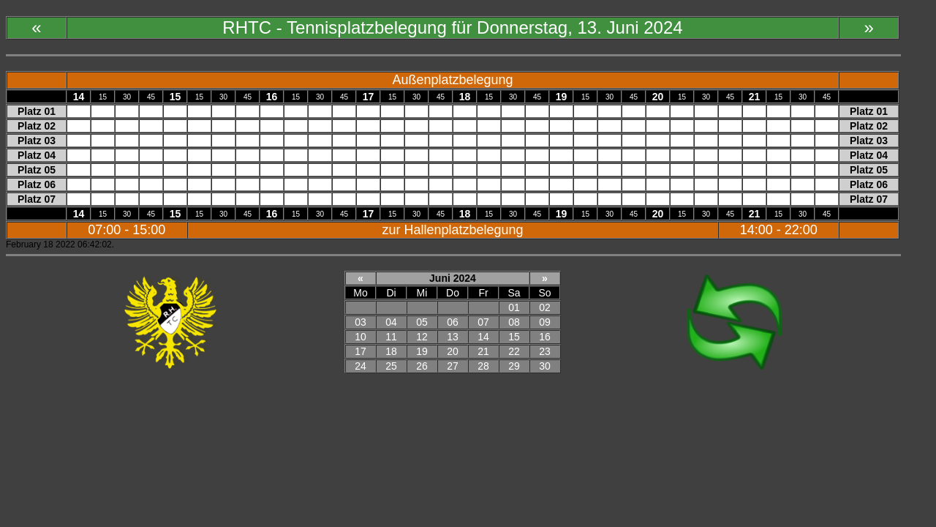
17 (360, 351)
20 (452, 351)
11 (391, 337)
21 (483, 351)
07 (483, 322)
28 (483, 366)
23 (545, 351)
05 (422, 322)
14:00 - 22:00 (779, 230)
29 (514, 366)
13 (452, 337)
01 (514, 307)
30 (545, 366)
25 (391, 366)
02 (545, 307)
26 (422, 366)
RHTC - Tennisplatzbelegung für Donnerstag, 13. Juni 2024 (452, 27)
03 (360, 322)
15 (514, 337)
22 (514, 351)
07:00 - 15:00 (126, 230)
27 (452, 366)
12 (422, 337)
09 (545, 322)
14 (483, 337)
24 (360, 366)
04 (391, 322)
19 (422, 351)
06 (452, 322)
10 (360, 337)
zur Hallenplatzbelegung (452, 230)
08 (514, 322)
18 (391, 351)
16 (545, 337)
